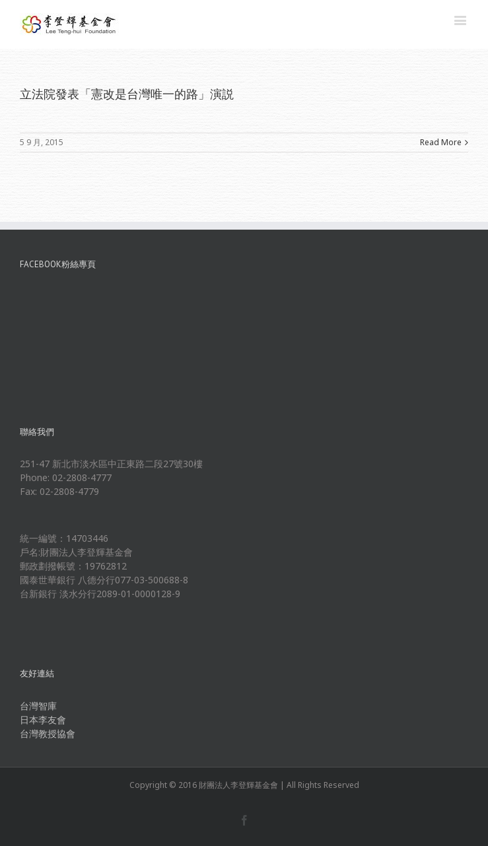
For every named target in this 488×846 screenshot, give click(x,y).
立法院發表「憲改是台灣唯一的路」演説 (127, 94)
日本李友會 (43, 719)
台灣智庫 (38, 706)
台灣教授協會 (47, 733)
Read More (441, 142)
